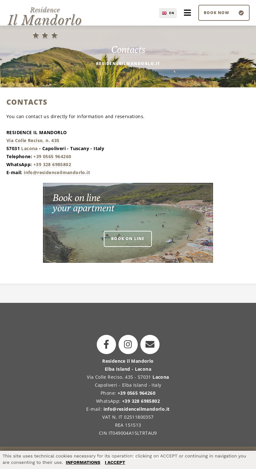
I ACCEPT (115, 462)
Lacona (29, 148)
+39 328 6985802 (52, 164)
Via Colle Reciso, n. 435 (33, 140)
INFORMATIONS (83, 462)
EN (171, 13)
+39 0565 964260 (52, 156)
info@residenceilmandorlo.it (57, 172)
